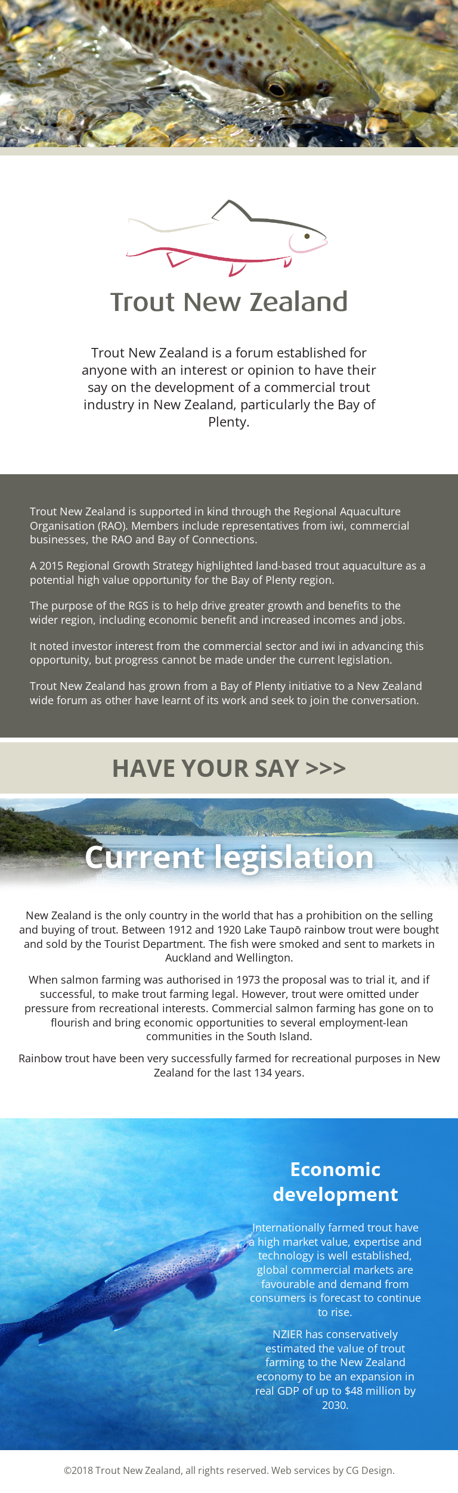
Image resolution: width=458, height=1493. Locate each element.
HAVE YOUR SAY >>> (229, 767)
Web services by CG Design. (333, 1470)
